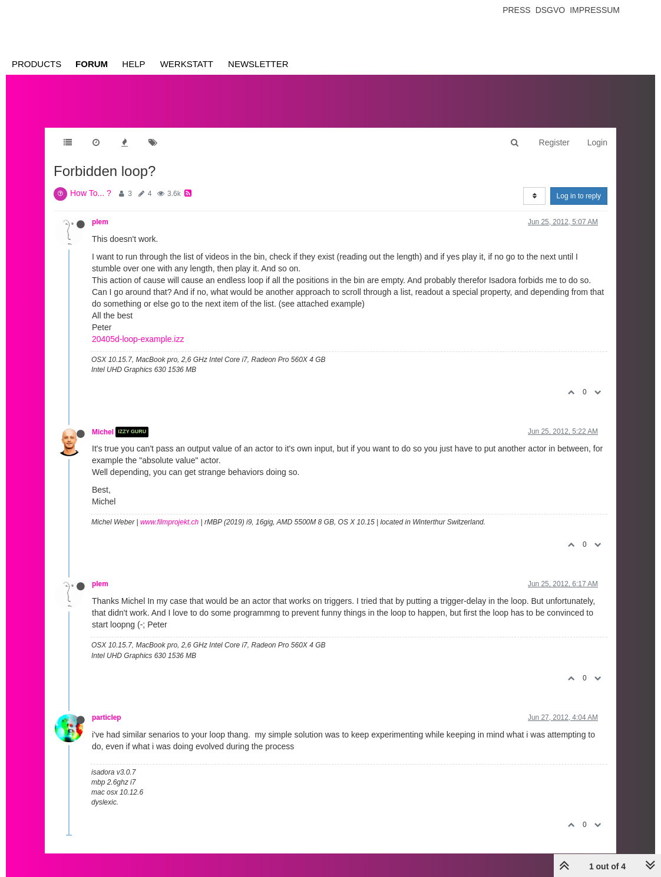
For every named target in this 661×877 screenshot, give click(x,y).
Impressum (595, 10)
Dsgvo (551, 10)
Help (133, 64)
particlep (106, 717)
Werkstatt (186, 64)
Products (36, 64)
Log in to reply (579, 196)
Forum (91, 64)
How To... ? (90, 193)
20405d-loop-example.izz (138, 339)
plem (100, 222)
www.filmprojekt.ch (169, 522)
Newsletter (258, 64)
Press (516, 10)
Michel (103, 432)
